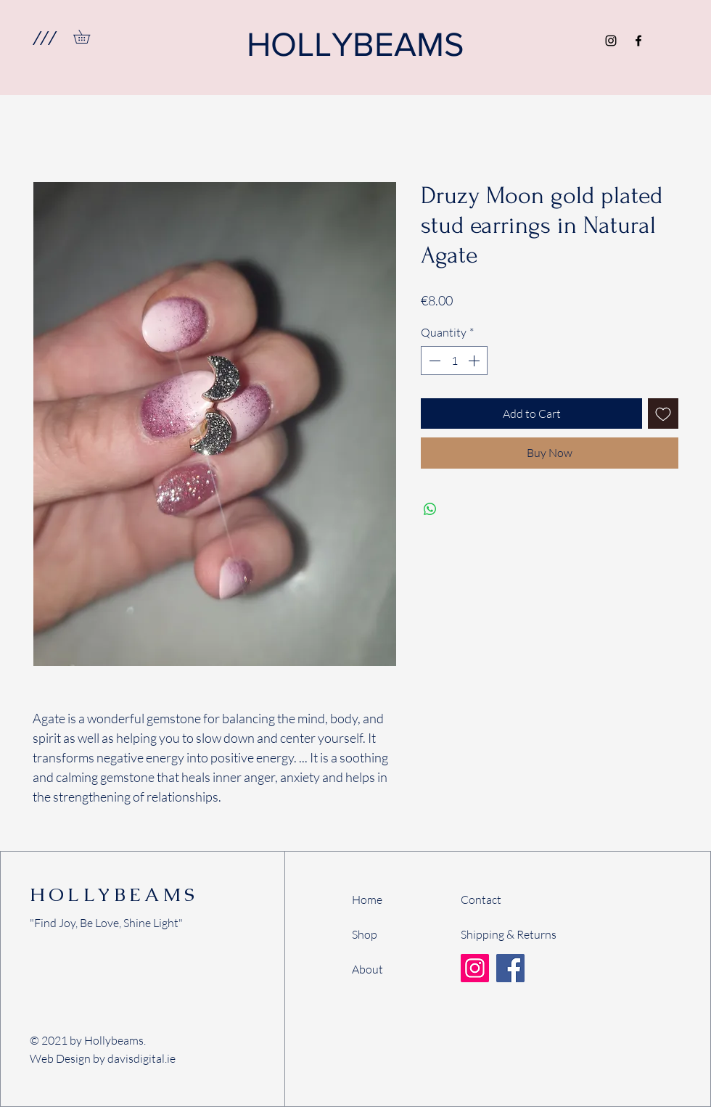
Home (367, 899)
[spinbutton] (454, 360)
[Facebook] (638, 40)
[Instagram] (611, 40)
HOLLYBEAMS (114, 894)
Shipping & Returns (508, 934)
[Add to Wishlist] (663, 413)
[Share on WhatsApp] (430, 509)
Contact (481, 899)
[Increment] (475, 360)
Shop (364, 934)
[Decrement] (433, 360)
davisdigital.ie (141, 1058)
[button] (44, 37)
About (367, 969)
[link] (88, 37)
